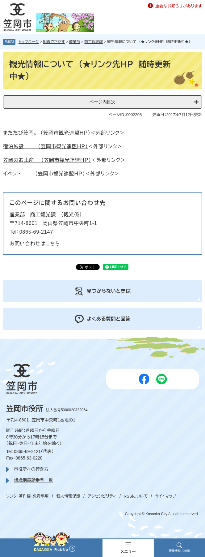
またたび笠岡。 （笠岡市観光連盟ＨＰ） (46, 133)
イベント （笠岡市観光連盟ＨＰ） (44, 173)
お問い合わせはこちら (35, 243)
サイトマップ (165, 496)
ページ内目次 (102, 101)
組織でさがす (54, 42)
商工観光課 (94, 42)
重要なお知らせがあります (178, 6)
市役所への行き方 (31, 469)
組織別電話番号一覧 (33, 480)
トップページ (29, 42)
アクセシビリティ (102, 496)
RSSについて (136, 496)
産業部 (74, 42)
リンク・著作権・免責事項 (27, 496)
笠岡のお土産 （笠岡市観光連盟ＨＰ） (47, 160)
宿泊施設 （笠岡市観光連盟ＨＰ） (45, 146)
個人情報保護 (68, 496)
